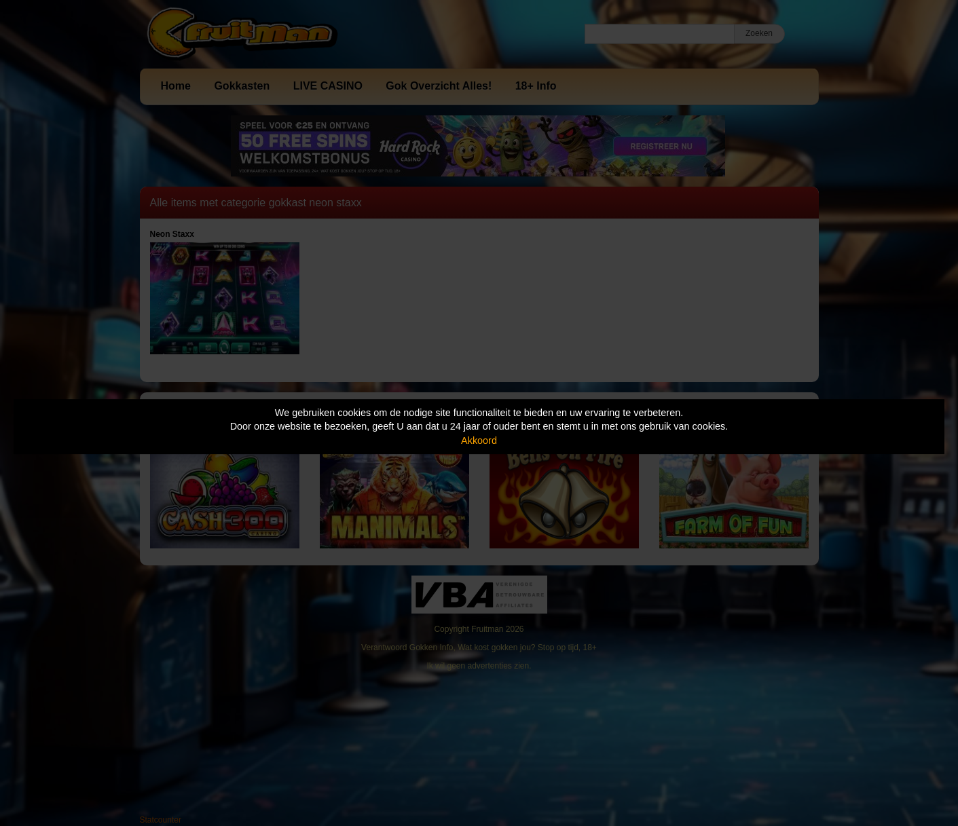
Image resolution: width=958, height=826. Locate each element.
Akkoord (479, 440)
